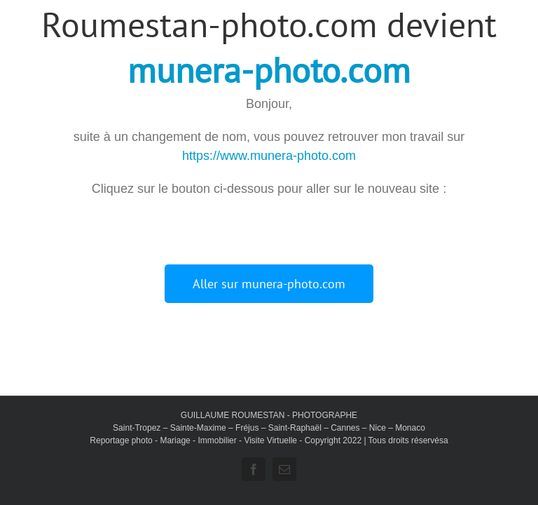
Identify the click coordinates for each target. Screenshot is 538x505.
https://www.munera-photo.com (269, 156)
